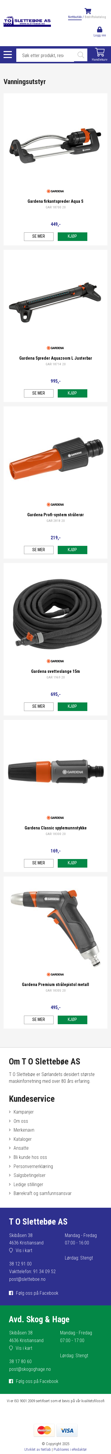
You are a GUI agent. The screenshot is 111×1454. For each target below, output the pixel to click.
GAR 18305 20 (56, 991)
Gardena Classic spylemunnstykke (56, 828)
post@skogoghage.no (30, 1369)
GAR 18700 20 (56, 207)
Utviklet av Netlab (37, 1449)
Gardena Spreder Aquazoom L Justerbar (55, 358)
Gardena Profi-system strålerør (55, 514)
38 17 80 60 (20, 1361)
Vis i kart (24, 1250)
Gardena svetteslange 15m (55, 671)
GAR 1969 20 (55, 677)
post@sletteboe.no (27, 1279)
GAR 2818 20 (55, 521)
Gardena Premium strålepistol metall (55, 984)
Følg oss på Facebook (37, 1293)
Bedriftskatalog (95, 17)
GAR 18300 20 (56, 834)
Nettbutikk (75, 17)
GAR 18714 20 (56, 364)
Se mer (38, 236)
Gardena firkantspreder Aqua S (55, 201)
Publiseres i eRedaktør (70, 1449)
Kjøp (72, 236)
